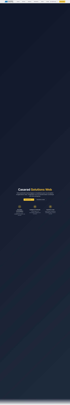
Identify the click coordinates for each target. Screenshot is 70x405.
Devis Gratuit (62, 1)
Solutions (29, 1)
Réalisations (36, 1)
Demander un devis (41, 199)
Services (23, 1)
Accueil (18, 1)
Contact (47, 1)
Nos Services (29, 199)
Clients (42, 1)
